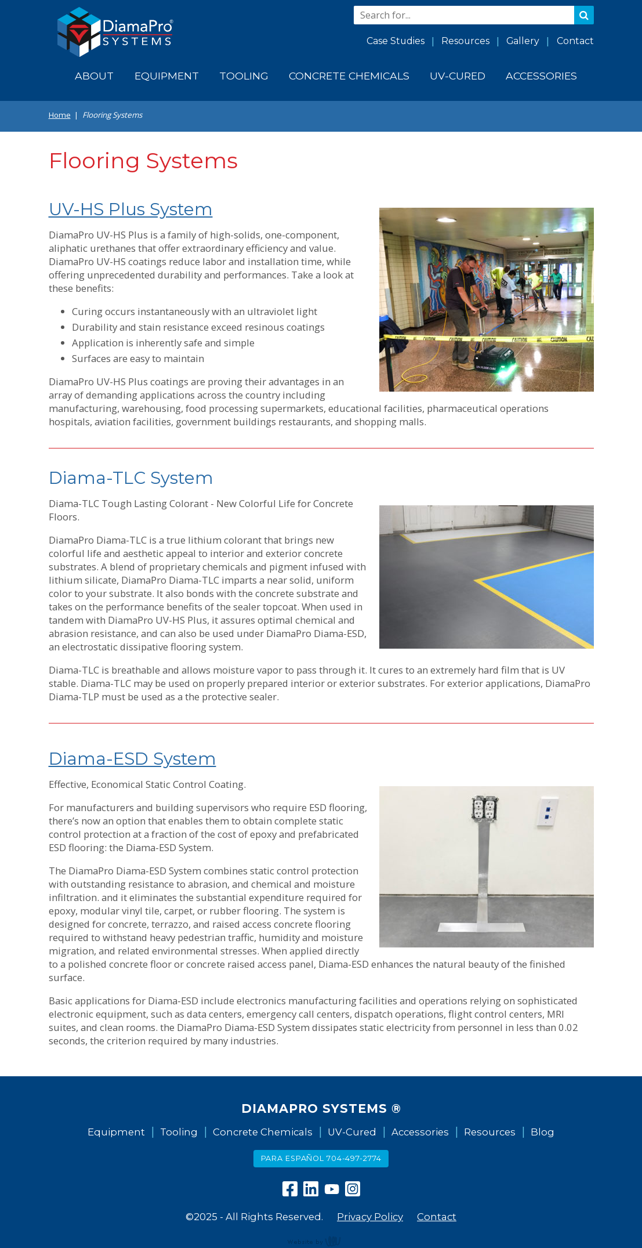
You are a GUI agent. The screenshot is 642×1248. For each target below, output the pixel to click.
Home (60, 115)
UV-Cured (352, 1132)
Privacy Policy (370, 1216)
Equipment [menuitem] (167, 76)
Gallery (522, 40)
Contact (575, 40)
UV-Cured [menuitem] (457, 76)
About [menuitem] (94, 76)
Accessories (420, 1132)
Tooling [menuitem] (244, 76)
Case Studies (396, 40)
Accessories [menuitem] (541, 76)
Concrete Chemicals (263, 1132)
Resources (465, 40)
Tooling (179, 1132)
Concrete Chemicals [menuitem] (349, 76)
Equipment (116, 1132)
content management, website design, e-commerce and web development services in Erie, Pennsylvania (321, 1241)
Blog (542, 1132)
